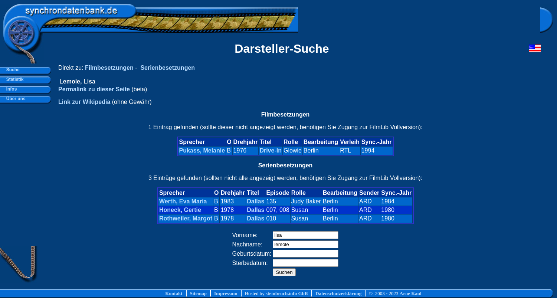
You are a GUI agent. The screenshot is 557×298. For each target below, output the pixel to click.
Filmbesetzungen (109, 68)
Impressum (225, 293)
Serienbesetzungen (167, 68)
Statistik (13, 79)
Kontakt (173, 293)
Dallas (255, 201)
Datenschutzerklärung (338, 293)
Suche (12, 69)
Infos (10, 89)
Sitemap (198, 293)
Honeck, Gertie (180, 210)
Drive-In (270, 150)
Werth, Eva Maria (183, 201)
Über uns (15, 98)
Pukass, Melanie (202, 150)
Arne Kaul (411, 293)
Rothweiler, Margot (185, 218)
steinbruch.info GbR (287, 293)
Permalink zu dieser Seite (94, 89)
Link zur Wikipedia (84, 102)
